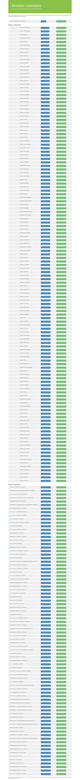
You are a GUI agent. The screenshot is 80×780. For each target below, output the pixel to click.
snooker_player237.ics (45, 208)
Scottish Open (12, 603)
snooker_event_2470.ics (46, 646)
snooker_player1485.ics (46, 328)
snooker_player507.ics (45, 222)
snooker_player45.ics (45, 95)
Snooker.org (45, 9)
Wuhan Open (12, 518)
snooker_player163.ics (45, 183)
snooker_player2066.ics (46, 367)
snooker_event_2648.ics (46, 671)
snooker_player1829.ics (46, 339)
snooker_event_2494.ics (46, 536)
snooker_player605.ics (45, 233)
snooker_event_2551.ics (46, 621)
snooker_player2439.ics (46, 388)
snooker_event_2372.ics (46, 650)
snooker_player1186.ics (46, 296)
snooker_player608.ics (45, 236)
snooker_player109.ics (45, 158)
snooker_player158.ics (45, 180)
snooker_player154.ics (45, 176)
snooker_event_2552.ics (46, 657)
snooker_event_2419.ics (46, 522)
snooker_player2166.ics (46, 374)
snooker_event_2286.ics (46, 529)
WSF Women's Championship (15, 621)
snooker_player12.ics (45, 52)
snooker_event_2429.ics (46, 653)
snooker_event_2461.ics (46, 512)
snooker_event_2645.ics (46, 724)
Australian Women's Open (14, 550)
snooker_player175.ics (45, 190)
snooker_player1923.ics (46, 353)
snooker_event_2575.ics (46, 625)
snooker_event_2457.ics (46, 561)
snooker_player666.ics (45, 243)
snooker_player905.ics (45, 257)
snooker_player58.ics (45, 109)
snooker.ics (43, 21)
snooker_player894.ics (45, 250)
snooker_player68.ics (45, 119)
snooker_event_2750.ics (46, 706)
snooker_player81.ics (45, 123)
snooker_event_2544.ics (46, 586)
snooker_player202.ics (45, 194)
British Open (12, 540)
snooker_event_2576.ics (46, 632)
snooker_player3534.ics (46, 470)
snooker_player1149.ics (46, 289)
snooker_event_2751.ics (46, 710)
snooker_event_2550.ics (46, 618)
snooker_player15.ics (45, 56)
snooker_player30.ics (45, 84)
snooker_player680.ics (45, 247)
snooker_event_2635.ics (46, 745)
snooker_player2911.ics (46, 452)
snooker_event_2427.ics (46, 572)
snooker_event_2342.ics (46, 579)
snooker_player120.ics (45, 165)
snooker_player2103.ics (46, 371)
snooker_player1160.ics (46, 293)
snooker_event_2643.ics (46, 685)
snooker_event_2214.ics (46, 696)
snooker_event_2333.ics (46, 519)
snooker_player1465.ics (46, 325)
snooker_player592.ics (45, 229)
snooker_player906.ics (45, 261)
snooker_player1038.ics (46, 275)
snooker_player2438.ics (46, 385)
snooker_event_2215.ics (46, 604)
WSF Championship (13, 635)
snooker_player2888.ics (46, 449)
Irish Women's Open (13, 589)
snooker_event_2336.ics (46, 501)
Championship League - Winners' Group (17, 649)
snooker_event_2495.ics (46, 547)
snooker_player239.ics (45, 211)
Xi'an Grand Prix (12, 554)
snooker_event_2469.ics (46, 699)
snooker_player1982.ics (46, 360)
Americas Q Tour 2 (13, 575)
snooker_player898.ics (45, 254)
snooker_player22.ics (45, 73)
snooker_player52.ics (45, 105)
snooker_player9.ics (45, 45)
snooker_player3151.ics (46, 463)
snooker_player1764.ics (46, 335)
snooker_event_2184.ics (46, 593)
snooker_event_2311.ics (46, 692)
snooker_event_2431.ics (46, 490)
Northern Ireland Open (13, 564)
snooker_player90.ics (45, 137)
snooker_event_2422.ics (46, 660)
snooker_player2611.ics (46, 413)
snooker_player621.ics (45, 240)
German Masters (13, 639)
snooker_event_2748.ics (46, 703)
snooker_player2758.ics (46, 438)
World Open (12, 681)
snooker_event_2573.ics (46, 678)
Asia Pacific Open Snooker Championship (17, 685)
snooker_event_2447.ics (46, 487)
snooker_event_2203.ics (46, 551)
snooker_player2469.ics (46, 392)
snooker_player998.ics (45, 272)
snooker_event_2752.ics (46, 713)
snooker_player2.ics (45, 31)
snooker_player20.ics (45, 70)
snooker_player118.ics (45, 162)
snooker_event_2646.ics (46, 738)
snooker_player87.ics (45, 130)
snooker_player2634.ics (46, 420)
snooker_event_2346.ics (46, 639)
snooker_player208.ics (45, 197)
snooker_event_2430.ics (46, 667)
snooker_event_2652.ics (46, 774)
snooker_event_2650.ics (46, 763)
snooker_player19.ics (45, 66)
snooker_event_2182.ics (46, 540)
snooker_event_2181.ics (46, 533)
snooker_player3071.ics (46, 459)
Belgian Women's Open (14, 646)
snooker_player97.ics (45, 151)
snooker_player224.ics (45, 204)
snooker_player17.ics (45, 63)
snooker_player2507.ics (46, 406)
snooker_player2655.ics (46, 427)
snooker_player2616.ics (46, 417)
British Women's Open (13, 688)
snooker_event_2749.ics (46, 770)
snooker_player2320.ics (46, 381)
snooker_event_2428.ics (46, 597)
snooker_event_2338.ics (46, 554)
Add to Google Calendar (61, 21)
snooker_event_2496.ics (46, 568)
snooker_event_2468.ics (46, 607)
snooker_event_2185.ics (46, 614)
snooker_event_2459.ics (46, 575)
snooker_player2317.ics (46, 378)
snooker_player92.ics (45, 141)
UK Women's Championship (14, 522)
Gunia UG (26, 777)
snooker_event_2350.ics (46, 508)
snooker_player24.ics (45, 77)
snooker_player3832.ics (46, 473)
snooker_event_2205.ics (46, 664)
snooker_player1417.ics (46, 321)
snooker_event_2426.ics (46, 558)
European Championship (14, 674)
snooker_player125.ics (45, 169)
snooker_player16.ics (45, 59)
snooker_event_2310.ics (46, 600)
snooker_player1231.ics (46, 300)
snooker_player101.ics (45, 155)
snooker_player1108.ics (46, 286)
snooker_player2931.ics (46, 456)
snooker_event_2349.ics (46, 643)
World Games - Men (13, 515)
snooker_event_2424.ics (46, 526)
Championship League (14, 494)
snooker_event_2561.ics (46, 752)
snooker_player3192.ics (46, 466)
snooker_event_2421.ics (46, 515)
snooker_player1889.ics (46, 346)
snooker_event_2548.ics (46, 742)
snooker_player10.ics (45, 49)
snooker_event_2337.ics (46, 494)
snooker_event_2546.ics (46, 731)
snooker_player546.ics (45, 226)
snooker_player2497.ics (46, 399)
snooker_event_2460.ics (46, 611)
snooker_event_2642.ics (46, 735)
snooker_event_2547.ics (46, 728)
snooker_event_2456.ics (46, 505)
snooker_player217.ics (45, 201)
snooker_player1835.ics (46, 342)
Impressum (18, 778)
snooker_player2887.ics (46, 445)
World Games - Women (14, 511)
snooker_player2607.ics (46, 410)
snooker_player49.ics (45, 102)
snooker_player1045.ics (46, 282)
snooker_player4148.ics (46, 477)
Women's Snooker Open (14, 568)
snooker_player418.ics (45, 215)
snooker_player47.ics (45, 98)
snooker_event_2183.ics (46, 565)
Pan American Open (13, 529)
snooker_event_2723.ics (46, 749)
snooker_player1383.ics (46, 314)
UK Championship (13, 593)
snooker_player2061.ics (46, 364)
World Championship (13, 695)
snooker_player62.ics (45, 112)
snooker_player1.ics (45, 27)
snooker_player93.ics (45, 144)
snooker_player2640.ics (46, 424)
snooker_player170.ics (45, 187)
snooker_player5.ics (45, 38)
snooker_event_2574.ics (46, 756)
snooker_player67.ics (45, 116)
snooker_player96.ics (45, 148)
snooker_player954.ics (45, 268)
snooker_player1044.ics (46, 279)
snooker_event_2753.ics (46, 717)
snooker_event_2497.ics (46, 689)
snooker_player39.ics (45, 91)
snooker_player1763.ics (46, 332)
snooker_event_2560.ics (46, 759)
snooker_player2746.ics (46, 431)
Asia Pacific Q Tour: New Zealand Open (16, 497)
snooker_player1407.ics (46, 318)
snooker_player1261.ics (46, 307)
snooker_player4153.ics (46, 480)
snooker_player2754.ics (46, 434)
